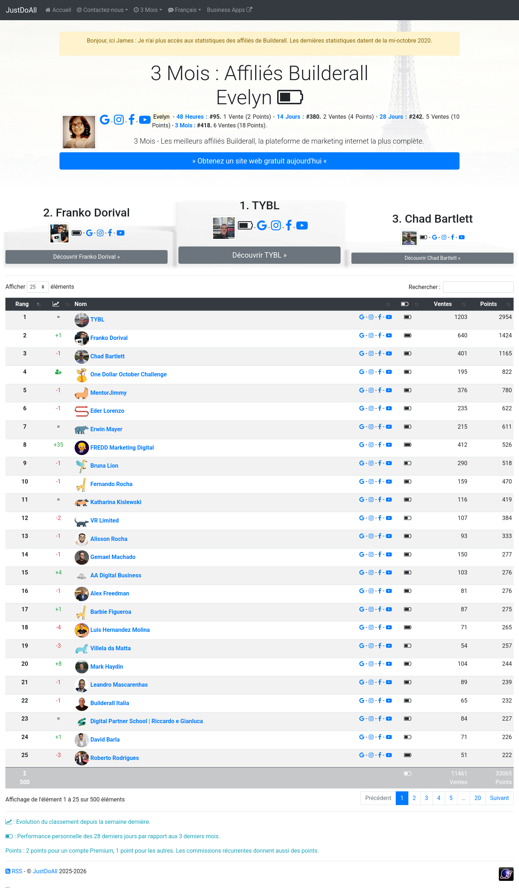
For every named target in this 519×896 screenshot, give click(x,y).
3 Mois (146, 9)
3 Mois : (185, 125)
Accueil (58, 9)
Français (182, 9)
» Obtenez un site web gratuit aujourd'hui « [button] (259, 161)
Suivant (499, 798)
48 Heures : (192, 116)
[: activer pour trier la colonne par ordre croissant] (58, 304)
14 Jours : (290, 116)
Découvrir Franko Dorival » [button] (86, 256)
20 (477, 798)
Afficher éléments (39, 287)
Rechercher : (461, 287)
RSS (13, 871)
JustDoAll (21, 10)
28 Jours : (393, 116)
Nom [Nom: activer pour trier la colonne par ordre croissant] (81, 304)
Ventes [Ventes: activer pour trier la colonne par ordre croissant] (443, 304)
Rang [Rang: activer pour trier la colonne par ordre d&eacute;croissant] (22, 304)
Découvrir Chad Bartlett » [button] (433, 258)
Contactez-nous (100, 9)
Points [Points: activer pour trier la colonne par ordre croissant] (488, 304)
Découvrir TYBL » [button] (259, 255)
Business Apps (229, 9)
